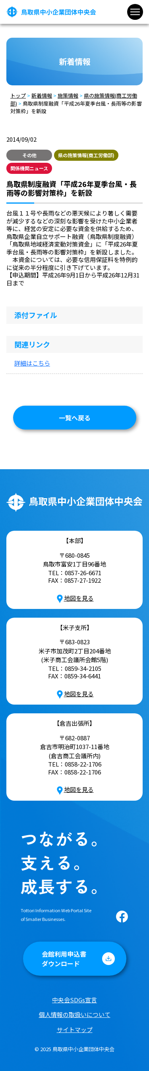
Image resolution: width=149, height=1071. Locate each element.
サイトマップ (75, 1029)
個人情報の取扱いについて (74, 1014)
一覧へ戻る (75, 417)
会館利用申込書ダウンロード (64, 958)
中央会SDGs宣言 (74, 1000)
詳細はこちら (32, 363)
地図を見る (75, 598)
